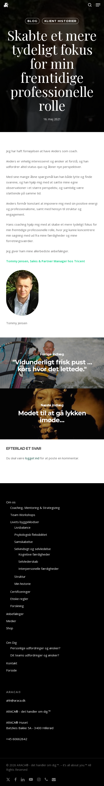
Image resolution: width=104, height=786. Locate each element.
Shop (9, 628)
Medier (11, 621)
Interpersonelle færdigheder (38, 569)
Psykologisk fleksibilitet (30, 534)
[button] (98, 5)
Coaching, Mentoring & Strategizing (35, 508)
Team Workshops (22, 515)
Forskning (17, 606)
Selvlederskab (28, 561)
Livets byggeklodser (24, 522)
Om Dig (11, 642)
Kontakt (11, 663)
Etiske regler (19, 599)
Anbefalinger (15, 614)
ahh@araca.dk (15, 700)
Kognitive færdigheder (34, 554)
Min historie (22, 584)
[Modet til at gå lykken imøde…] (52, 413)
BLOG (32, 21)
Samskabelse (23, 542)
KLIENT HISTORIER (60, 21)
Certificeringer (20, 592)
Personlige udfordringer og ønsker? (35, 648)
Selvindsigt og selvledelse (32, 549)
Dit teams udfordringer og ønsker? (34, 655)
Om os (11, 502)
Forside (11, 670)
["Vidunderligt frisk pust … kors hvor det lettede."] (52, 362)
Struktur (20, 576)
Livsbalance (22, 527)
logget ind (32, 458)
